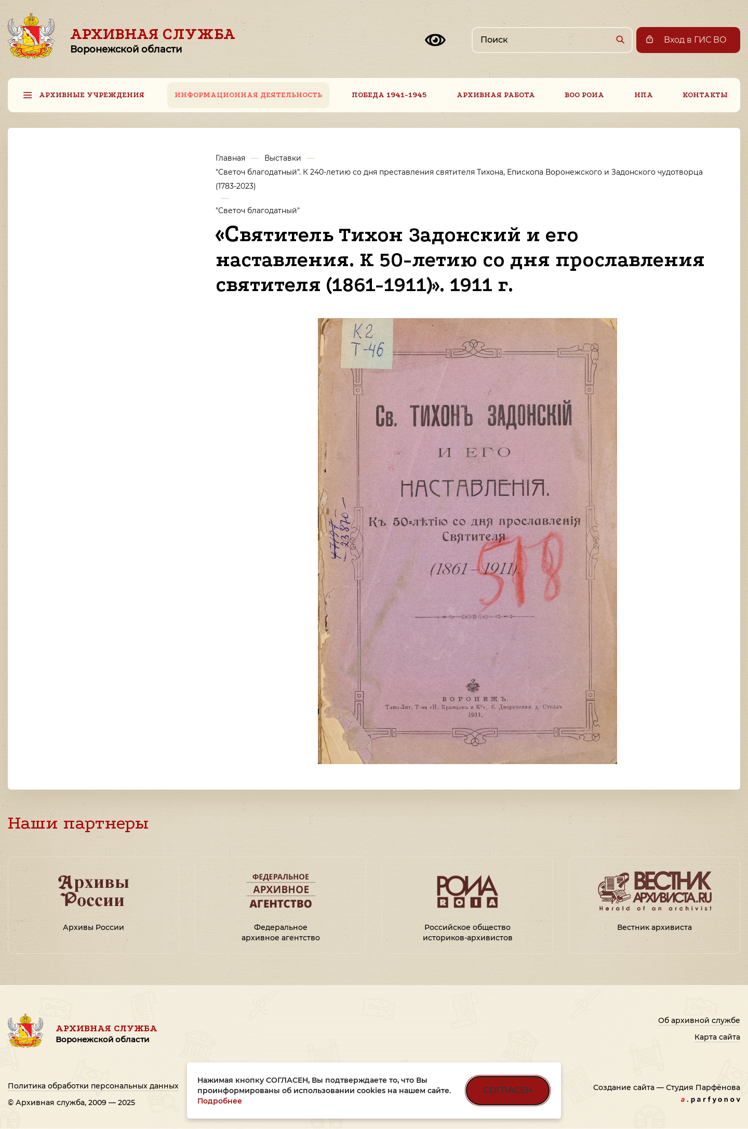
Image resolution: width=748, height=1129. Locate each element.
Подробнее (219, 1101)
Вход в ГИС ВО (695, 40)
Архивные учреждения (91, 94)
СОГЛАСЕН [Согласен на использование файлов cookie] (507, 1090)
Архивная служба (152, 40)
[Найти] (620, 39)
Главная (230, 158)
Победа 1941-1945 (389, 94)
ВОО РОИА (584, 94)
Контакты (705, 94)
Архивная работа (496, 94)
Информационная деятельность (248, 94)
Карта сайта (717, 1037)
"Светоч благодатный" (258, 210)
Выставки (282, 158)
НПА (643, 94)
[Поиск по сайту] (552, 40)
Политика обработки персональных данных (93, 1086)
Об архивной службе (699, 1020)
